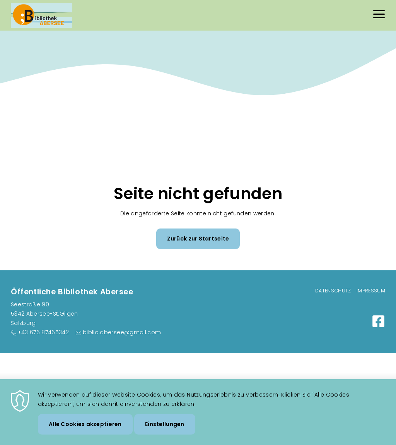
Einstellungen (164, 428)
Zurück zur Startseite (198, 238)
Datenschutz (333, 290)
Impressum (371, 290)
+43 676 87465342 (43, 332)
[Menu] (379, 15)
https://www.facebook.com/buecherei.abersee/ (378, 321)
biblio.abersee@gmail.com (122, 332)
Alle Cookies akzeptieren (85, 428)
